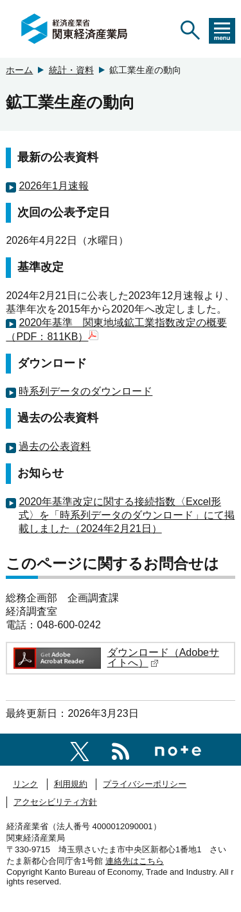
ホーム (19, 70)
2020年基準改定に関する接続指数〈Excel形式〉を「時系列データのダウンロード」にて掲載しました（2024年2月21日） (127, 515)
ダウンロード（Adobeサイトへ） (163, 657)
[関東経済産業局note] (178, 749)
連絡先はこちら (134, 861)
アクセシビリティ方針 (55, 802)
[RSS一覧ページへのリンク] (120, 749)
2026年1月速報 (54, 185)
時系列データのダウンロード (85, 391)
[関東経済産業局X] (79, 749)
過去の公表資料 (55, 446)
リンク (25, 784)
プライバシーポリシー (144, 784)
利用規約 (70, 784)
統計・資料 (71, 70)
